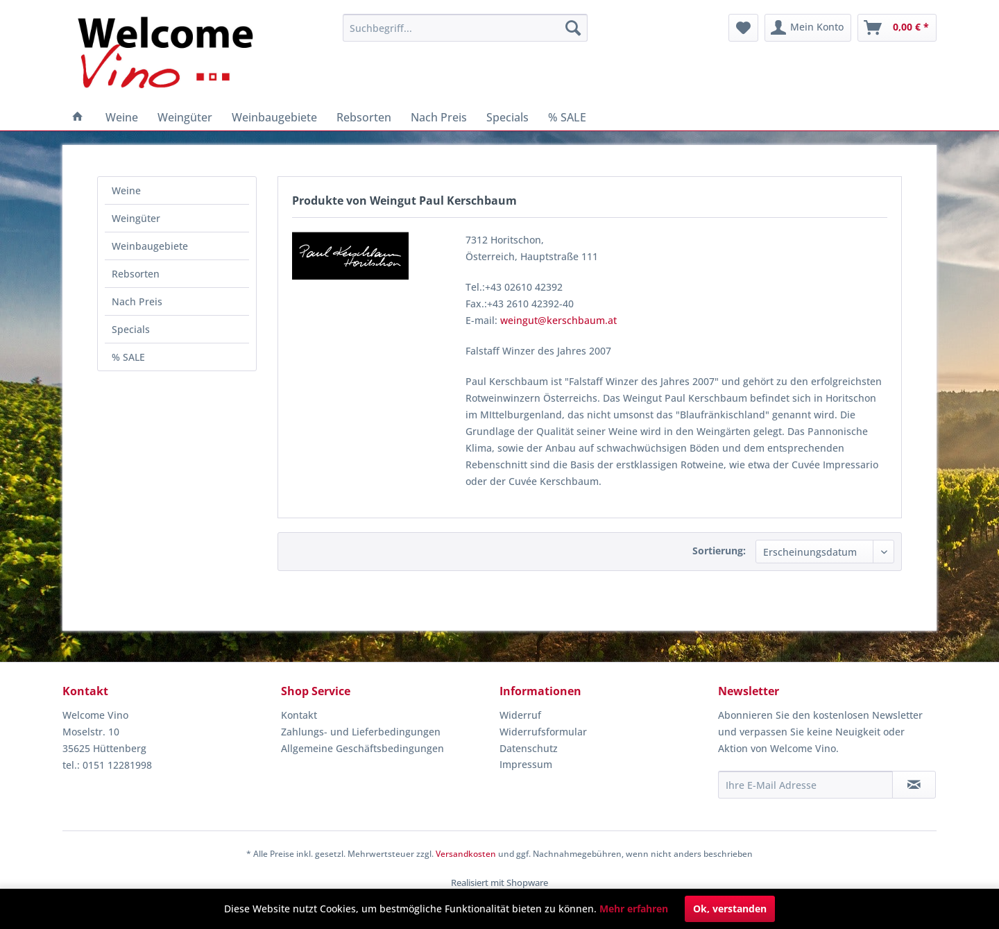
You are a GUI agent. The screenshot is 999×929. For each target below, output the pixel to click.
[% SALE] (567, 117)
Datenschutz (529, 748)
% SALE (128, 357)
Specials (131, 329)
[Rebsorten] (364, 117)
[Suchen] (573, 28)
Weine (126, 190)
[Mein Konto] (808, 28)
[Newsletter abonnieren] (914, 785)
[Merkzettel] (743, 28)
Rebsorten (136, 273)
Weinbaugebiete (150, 246)
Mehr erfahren (633, 908)
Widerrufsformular (543, 731)
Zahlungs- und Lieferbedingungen (361, 731)
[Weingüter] (185, 117)
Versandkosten (466, 854)
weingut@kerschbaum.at (558, 320)
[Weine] (122, 117)
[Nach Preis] (439, 117)
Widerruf (520, 715)
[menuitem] (465, 28)
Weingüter (136, 218)
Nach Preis (137, 301)
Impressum (526, 764)
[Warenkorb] (897, 28)
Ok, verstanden (730, 908)
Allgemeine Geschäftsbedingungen (362, 748)
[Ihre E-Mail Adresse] (805, 785)
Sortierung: (719, 550)
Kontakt (299, 715)
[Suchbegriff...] (465, 28)
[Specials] (507, 117)
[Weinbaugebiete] (274, 117)
